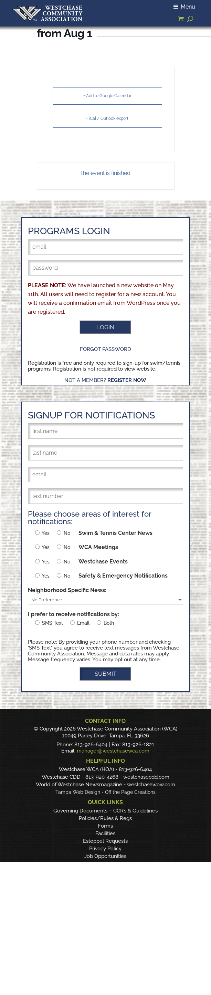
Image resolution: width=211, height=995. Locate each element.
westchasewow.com (151, 784)
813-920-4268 (101, 777)
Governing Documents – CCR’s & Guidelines (105, 811)
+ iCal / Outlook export (107, 118)
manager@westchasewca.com (113, 751)
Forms (105, 826)
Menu (184, 6)
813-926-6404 (90, 745)
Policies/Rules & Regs (105, 818)
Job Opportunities (105, 856)
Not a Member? (105, 380)
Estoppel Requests (105, 841)
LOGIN (105, 327)
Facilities (105, 833)
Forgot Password (105, 349)
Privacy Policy (105, 849)
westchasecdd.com (146, 777)
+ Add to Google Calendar (107, 95)
